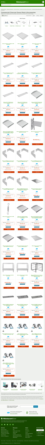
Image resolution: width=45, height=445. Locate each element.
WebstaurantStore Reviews (17, 436)
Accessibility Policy (20, 440)
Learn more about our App (33, 413)
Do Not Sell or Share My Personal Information (31, 440)
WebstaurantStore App (4, 432)
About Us (27, 429)
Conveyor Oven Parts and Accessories (32, 389)
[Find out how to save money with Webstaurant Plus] (8, 46)
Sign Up (35, 406)
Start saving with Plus (13, 413)
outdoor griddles (11, 400)
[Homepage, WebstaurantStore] (22, 2)
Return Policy (27, 437)
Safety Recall (15, 437)
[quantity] (3, 56)
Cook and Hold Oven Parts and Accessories (41, 389)
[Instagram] (2, 424)
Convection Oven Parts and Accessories (23, 389)
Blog (13, 429)
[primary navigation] (3, 2)
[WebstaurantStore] (14, 418)
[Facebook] (7, 424)
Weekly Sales (15, 432)
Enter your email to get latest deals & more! (12, 407)
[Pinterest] (13, 424)
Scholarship (27, 434)
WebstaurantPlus (4, 429)
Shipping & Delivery (40, 435)
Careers (26, 432)
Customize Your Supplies (5, 433)
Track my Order (40, 432)
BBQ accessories (5, 400)
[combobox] (22, 5)
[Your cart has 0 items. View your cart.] (42, 2)
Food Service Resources (17, 434)
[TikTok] (10, 424)
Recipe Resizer (3, 434)
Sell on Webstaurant (28, 436)
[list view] (6, 15)
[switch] (33, 15)
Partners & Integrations (5, 436)
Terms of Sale (3, 440)
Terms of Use (14, 440)
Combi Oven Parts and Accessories (5, 389)
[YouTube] (5, 424)
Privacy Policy (8, 440)
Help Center (40, 430)
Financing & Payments (29, 433)
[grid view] (3, 15)
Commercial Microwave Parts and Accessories (14, 389)
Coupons (14, 433)
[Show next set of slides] (43, 386)
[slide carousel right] (41, 24)
